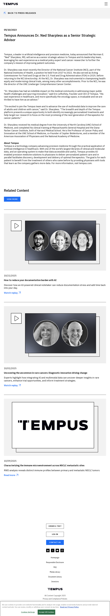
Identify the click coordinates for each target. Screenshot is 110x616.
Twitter (53, 550)
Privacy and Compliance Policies (55, 599)
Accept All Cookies (46, 613)
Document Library (55, 577)
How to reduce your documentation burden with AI (30, 280)
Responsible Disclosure (55, 562)
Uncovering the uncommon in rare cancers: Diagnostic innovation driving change (45, 372)
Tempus (10, 4)
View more (12, 199)
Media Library (55, 572)
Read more (9, 475)
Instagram (62, 550)
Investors (55, 581)
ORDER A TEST (54, 526)
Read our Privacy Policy (69, 608)
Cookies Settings (28, 613)
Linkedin (48, 550)
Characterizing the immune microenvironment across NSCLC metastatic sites (44, 465)
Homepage (55, 557)
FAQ (55, 567)
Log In (55, 534)
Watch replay (11, 292)
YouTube (57, 550)
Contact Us (55, 542)
